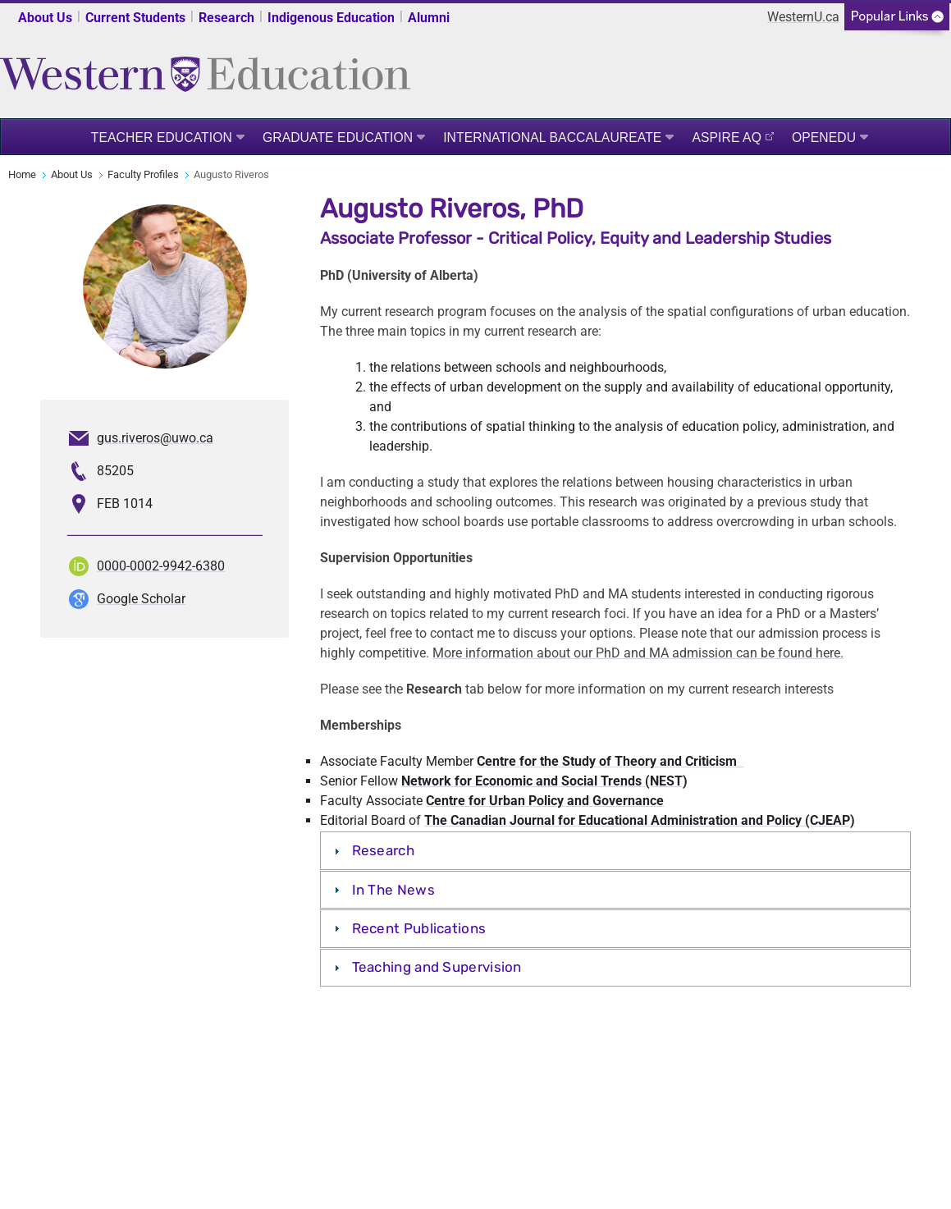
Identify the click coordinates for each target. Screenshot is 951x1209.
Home (22, 174)
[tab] (615, 850)
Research (226, 17)
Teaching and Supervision (437, 967)
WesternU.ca (803, 17)
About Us (45, 17)
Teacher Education (161, 137)
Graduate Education (338, 137)
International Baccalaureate (552, 137)
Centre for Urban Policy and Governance (545, 800)
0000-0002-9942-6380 (161, 566)
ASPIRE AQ (726, 137)
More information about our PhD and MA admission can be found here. (638, 653)
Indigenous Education (331, 17)
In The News (393, 890)
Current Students (135, 17)
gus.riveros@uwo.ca (155, 438)
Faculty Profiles (143, 174)
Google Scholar (141, 599)
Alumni (429, 17)
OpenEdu (824, 137)
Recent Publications (419, 928)
